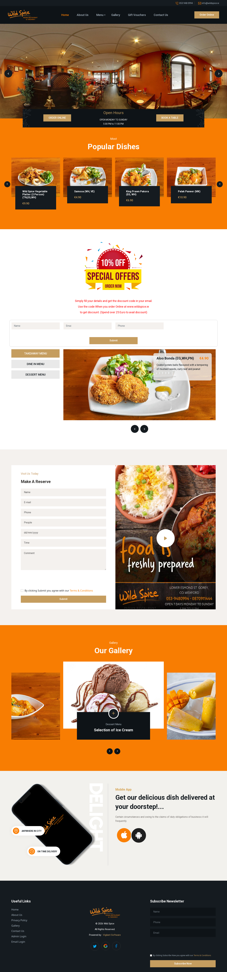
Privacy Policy (19, 920)
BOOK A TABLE (169, 117)
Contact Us (161, 15)
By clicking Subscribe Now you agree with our (182, 955)
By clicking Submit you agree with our (59, 590)
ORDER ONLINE (57, 117)
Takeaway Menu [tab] (35, 353)
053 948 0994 (186, 3)
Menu (99, 15)
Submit (114, 340)
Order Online (207, 14)
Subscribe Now (183, 963)
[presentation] (8, 73)
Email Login (18, 941)
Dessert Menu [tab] (36, 374)
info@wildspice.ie (210, 3)
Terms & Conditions (81, 590)
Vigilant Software (112, 935)
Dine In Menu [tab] (35, 364)
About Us (82, 15)
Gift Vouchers (137, 15)
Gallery (115, 15)
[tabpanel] (139, 391)
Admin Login (18, 936)
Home (65, 15)
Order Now (113, 286)
